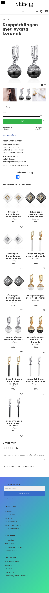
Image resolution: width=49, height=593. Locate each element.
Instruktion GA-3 (11, 551)
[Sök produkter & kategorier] (29, 11)
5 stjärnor (12, 448)
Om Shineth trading (12, 562)
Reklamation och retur (13, 525)
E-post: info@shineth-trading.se (16, 576)
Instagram (8, 569)
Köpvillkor (9, 518)
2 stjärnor (7, 448)
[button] (3, 2)
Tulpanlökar (9, 544)
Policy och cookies (12, 529)
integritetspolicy (39, 498)
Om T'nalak (8, 565)
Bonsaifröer (9, 540)
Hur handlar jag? (11, 522)
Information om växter (13, 547)
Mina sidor (8, 511)
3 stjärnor (8, 448)
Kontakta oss (10, 515)
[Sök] (37, 11)
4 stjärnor (10, 448)
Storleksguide (10, 572)
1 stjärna (5, 448)
